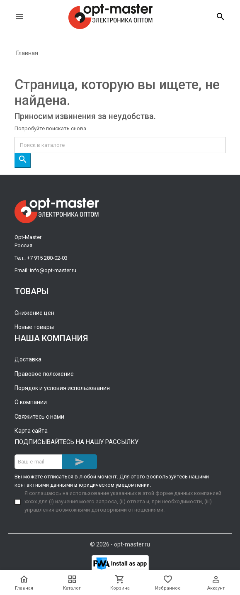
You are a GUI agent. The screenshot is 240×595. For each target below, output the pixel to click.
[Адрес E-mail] (38, 461)
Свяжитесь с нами (39, 416)
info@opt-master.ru (53, 270)
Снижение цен (34, 313)
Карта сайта (31, 430)
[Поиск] (120, 145)
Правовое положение (44, 374)
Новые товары (34, 327)
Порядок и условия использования (62, 388)
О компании (31, 402)
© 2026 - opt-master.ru (120, 544)
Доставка (28, 359)
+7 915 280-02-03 (47, 258)
